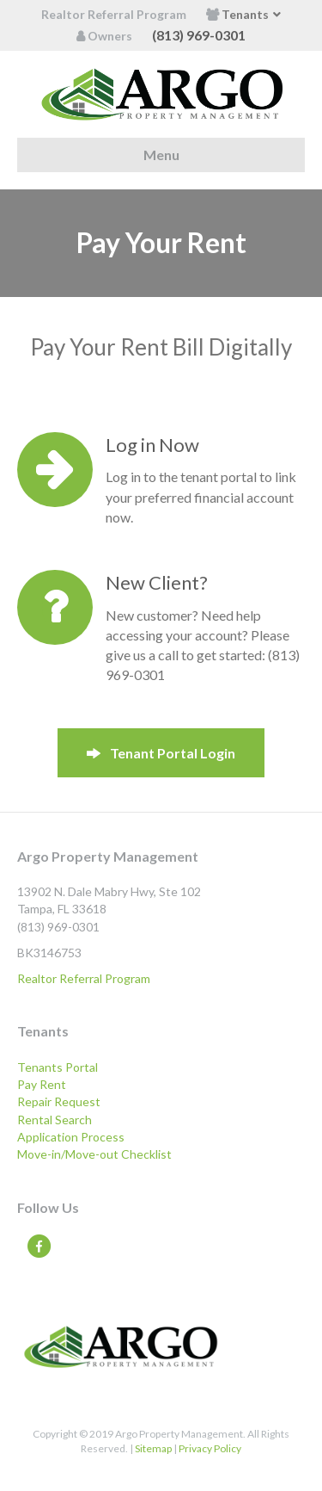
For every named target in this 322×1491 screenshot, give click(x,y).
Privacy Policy (210, 1448)
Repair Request (58, 1101)
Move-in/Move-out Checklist (94, 1154)
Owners (104, 35)
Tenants (237, 14)
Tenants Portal (57, 1067)
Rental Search (54, 1119)
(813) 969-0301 (199, 35)
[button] (161, 752)
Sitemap (153, 1448)
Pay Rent (41, 1084)
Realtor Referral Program (113, 14)
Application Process (71, 1136)
